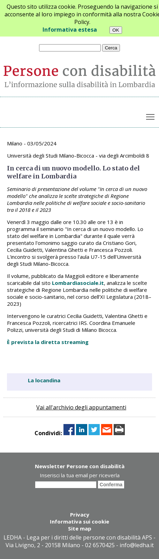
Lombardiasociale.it (78, 282)
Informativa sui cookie (79, 521)
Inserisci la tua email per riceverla (80, 475)
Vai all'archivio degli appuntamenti (81, 407)
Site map (79, 528)
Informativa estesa (70, 29)
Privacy (79, 514)
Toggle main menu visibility (151, 115)
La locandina (44, 380)
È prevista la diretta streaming (48, 341)
